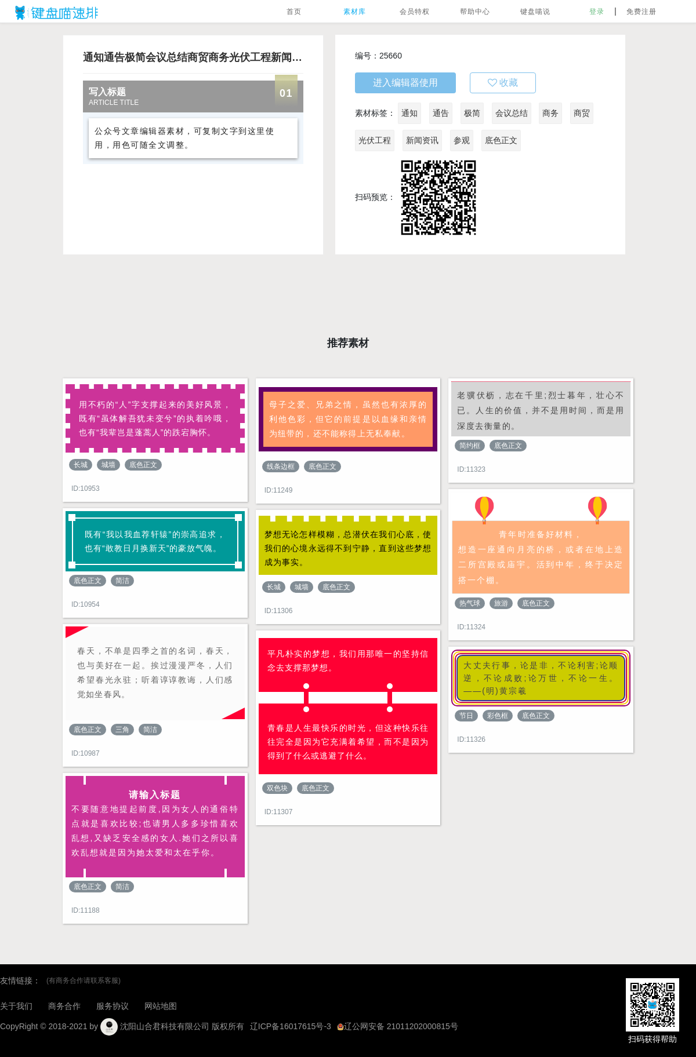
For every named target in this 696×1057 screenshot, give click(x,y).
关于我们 (16, 1006)
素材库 (354, 12)
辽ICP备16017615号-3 (290, 1026)
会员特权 (415, 12)
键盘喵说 (535, 12)
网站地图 (160, 1006)
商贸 (582, 113)
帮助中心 (475, 12)
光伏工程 (374, 140)
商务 (550, 113)
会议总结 (511, 113)
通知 (409, 113)
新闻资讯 (422, 140)
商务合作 (64, 1006)
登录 (596, 12)
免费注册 (641, 12)
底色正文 (501, 140)
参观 (462, 140)
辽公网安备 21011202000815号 (397, 1026)
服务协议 (112, 1006)
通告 (441, 113)
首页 (294, 12)
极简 (472, 113)
